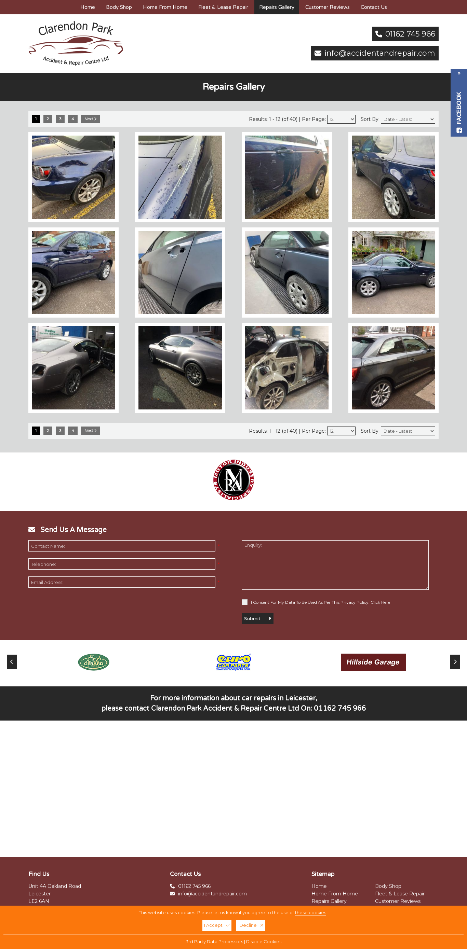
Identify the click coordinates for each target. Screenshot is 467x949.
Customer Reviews (327, 7)
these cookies (310, 912)
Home (87, 7)
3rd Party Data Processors (214, 941)
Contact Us (374, 7)
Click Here (380, 602)
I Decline (250, 925)
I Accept (217, 925)
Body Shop (119, 7)
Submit (257, 619)
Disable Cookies (263, 941)
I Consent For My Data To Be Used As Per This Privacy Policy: (316, 602)
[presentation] (80, 608)
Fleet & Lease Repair (223, 7)
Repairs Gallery (276, 7)
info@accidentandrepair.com (379, 53)
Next (90, 118)
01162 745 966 (410, 34)
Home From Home (165, 7)
